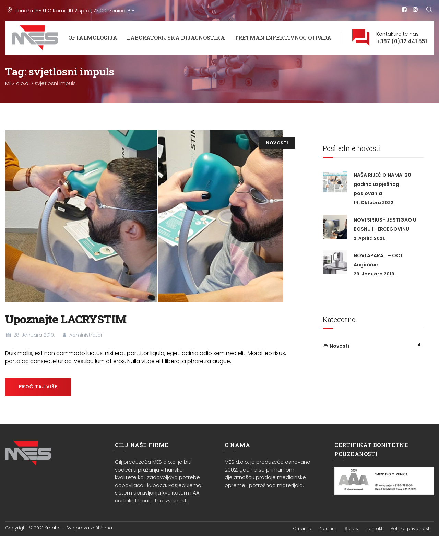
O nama (302, 528)
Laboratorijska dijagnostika (176, 37)
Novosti (277, 143)
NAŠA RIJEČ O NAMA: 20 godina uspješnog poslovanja (382, 184)
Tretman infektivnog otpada (283, 37)
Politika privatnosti (410, 528)
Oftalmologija (92, 37)
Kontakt (374, 528)
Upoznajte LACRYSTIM (65, 319)
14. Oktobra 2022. (374, 202)
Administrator (82, 335)
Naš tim (328, 528)
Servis (351, 528)
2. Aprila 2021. (369, 238)
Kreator (53, 528)
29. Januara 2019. (374, 274)
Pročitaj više (38, 386)
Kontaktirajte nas (401, 38)
